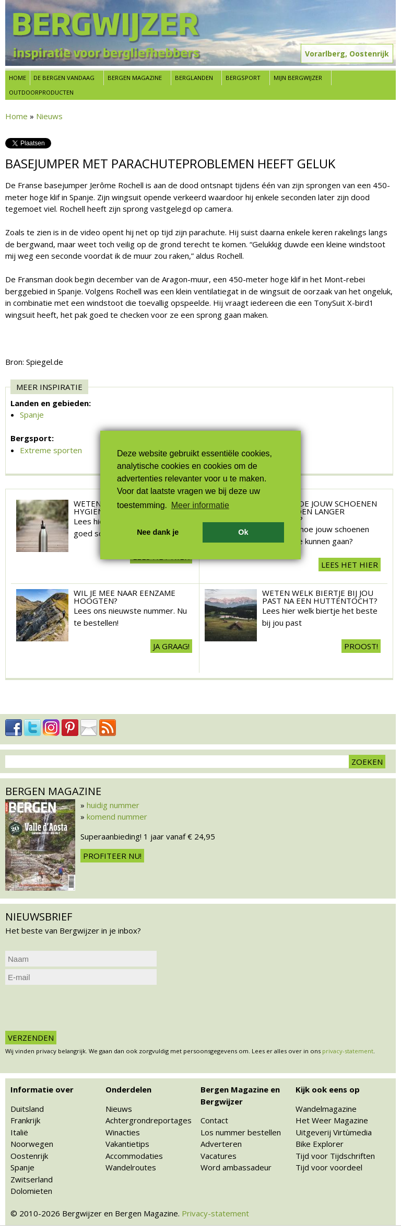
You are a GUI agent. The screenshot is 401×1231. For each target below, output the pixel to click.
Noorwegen (31, 1143)
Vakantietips (127, 1143)
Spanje (32, 414)
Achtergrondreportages (148, 1120)
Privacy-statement (215, 1213)
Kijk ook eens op (328, 1089)
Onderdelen (128, 1089)
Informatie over (42, 1089)
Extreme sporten (51, 450)
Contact (214, 1120)
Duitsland (27, 1108)
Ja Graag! (171, 646)
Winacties (122, 1132)
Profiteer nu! (112, 855)
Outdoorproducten (41, 92)
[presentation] (84, 1007)
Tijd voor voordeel (329, 1167)
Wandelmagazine (326, 1108)
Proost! (361, 646)
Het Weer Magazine (332, 1120)
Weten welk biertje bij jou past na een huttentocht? (320, 597)
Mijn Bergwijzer (298, 78)
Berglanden (194, 78)
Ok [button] (243, 532)
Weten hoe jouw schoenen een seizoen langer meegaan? (319, 511)
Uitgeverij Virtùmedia (334, 1132)
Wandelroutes (130, 1167)
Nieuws (49, 116)
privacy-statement (347, 1051)
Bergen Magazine (135, 78)
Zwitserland (31, 1179)
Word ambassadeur (236, 1167)
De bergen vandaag (64, 78)
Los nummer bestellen (240, 1132)
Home (17, 78)
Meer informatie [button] (200, 505)
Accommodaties (134, 1156)
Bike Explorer (320, 1143)
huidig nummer (113, 805)
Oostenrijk (29, 1156)
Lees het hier (349, 564)
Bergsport (243, 78)
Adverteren (221, 1143)
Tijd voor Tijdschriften (335, 1156)
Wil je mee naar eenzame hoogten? (124, 597)
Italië (19, 1132)
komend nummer (117, 816)
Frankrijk (25, 1120)
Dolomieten (31, 1191)
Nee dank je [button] (158, 532)
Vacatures (218, 1156)
